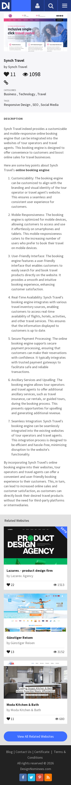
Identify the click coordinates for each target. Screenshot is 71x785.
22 (10, 584)
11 (10, 72)
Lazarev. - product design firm (30, 570)
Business (10, 94)
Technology (27, 94)
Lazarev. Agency (22, 576)
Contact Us (23, 752)
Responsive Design (17, 104)
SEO (35, 104)
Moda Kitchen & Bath (23, 704)
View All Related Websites (35, 736)
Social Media (50, 104)
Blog (9, 752)
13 (10, 651)
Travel (41, 94)
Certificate (41, 752)
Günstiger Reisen (20, 637)
